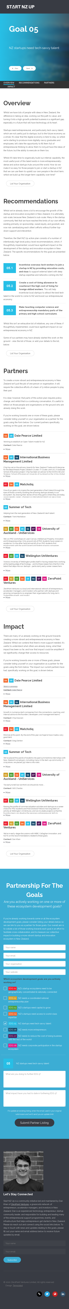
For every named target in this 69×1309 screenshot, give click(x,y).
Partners (49, 82)
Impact (11, 86)
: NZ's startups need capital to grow (29, 1007)
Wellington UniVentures (42, 555)
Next (29, 68)
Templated (18, 1285)
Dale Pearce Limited (28, 435)
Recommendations (29, 82)
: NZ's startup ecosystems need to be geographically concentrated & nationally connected (32, 990)
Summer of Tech (20, 507)
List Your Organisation (20, 183)
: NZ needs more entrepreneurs (27, 1030)
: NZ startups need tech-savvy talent (29, 1023)
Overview (8, 82)
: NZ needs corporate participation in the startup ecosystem (35, 1047)
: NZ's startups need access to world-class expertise (32, 1015)
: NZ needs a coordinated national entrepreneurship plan (28, 999)
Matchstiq (26, 484)
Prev (15, 68)
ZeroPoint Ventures (20, 1204)
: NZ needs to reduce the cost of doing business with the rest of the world (35, 1037)
